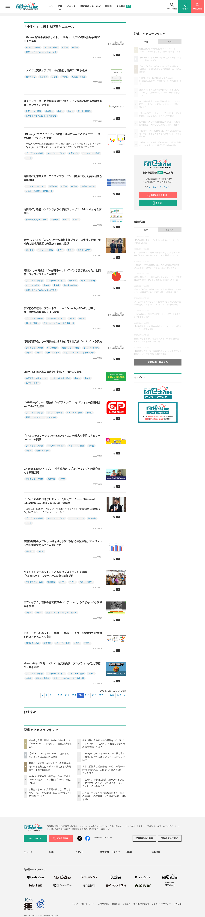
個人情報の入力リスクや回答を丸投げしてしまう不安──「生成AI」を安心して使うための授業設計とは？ (103, 743)
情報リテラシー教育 (70, 348)
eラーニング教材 (33, 47)
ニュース (48, 6)
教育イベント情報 (33, 111)
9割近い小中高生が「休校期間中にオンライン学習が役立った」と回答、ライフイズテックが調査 (62, 272)
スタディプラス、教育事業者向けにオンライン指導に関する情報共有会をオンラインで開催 (63, 103)
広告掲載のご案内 (169, 838)
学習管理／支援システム (36, 219)
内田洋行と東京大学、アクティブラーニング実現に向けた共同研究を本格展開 (63, 178)
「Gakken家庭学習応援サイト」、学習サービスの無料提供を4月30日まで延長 (62, 39)
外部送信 (177, 904)
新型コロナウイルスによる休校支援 (41, 52)
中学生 (75, 47)
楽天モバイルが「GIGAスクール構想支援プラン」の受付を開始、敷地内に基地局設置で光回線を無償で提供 (62, 242)
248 (119, 695)
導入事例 (29, 250)
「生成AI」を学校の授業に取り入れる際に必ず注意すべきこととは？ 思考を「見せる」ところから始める (103, 782)
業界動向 (49, 111)
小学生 (65, 47)
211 (60, 695)
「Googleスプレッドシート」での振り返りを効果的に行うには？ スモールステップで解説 (103, 756)
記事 (60, 6)
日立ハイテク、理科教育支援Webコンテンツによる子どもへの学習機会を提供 (63, 604)
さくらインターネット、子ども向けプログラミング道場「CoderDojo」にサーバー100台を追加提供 (55, 574)
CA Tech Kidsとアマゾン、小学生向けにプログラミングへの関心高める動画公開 (62, 470)
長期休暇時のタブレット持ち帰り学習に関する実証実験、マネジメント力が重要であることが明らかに (63, 543)
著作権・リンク (87, 904)
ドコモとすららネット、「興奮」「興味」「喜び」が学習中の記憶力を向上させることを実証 (63, 635)
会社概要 (126, 904)
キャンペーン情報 (45, 250)
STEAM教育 (52, 348)
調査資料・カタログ (90, 6)
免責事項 (116, 904)
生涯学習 (51, 479)
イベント (71, 6)
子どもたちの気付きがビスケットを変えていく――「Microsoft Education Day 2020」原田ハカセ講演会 (60, 501)
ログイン (157, 203)
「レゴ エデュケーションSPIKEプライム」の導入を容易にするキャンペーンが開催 (62, 437)
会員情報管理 (103, 904)
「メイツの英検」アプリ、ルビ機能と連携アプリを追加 (55, 70)
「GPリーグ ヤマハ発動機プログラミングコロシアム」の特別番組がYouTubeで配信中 (62, 404)
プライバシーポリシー (161, 904)
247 (112, 695)
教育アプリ (30, 77)
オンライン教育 (51, 47)
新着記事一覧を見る (158, 362)
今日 (146, 42)
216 (94, 695)
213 (74, 695)
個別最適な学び (32, 643)
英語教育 (43, 77)
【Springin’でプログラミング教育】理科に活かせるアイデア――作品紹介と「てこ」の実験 (62, 136)
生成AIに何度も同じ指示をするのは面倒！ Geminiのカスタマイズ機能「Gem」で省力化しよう (50, 779)
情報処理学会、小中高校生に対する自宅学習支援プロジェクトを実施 (63, 341)
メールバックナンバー (158, 187)
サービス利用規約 (141, 904)
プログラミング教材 (55, 153)
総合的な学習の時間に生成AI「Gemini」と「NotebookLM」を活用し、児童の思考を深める (50, 743)
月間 (169, 42)
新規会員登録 (157, 195)
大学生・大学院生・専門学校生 (39, 191)
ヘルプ (75, 904)
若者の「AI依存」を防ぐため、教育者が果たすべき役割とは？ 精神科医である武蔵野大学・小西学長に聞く (50, 766)
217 (101, 695)
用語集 (108, 6)
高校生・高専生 (78, 77)
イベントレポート (54, 413)
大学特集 (123, 6)
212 (67, 695)
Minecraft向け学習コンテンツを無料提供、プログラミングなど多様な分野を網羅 (62, 665)
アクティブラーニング (35, 186)
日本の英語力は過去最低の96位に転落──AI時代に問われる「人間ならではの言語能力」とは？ (103, 769)
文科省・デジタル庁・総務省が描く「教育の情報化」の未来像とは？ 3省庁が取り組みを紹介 (104, 796)
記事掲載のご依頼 (144, 838)
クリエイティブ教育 (91, 153)
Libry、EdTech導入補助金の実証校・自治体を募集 (53, 372)
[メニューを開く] (8, 6)
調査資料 (72, 281)
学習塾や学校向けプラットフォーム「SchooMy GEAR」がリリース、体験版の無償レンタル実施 (61, 310)
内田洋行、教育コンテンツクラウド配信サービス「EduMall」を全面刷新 (62, 211)
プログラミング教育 (34, 153)
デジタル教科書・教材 (60, 378)
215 (87, 695)
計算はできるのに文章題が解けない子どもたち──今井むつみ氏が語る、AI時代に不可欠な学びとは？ (50, 792)
